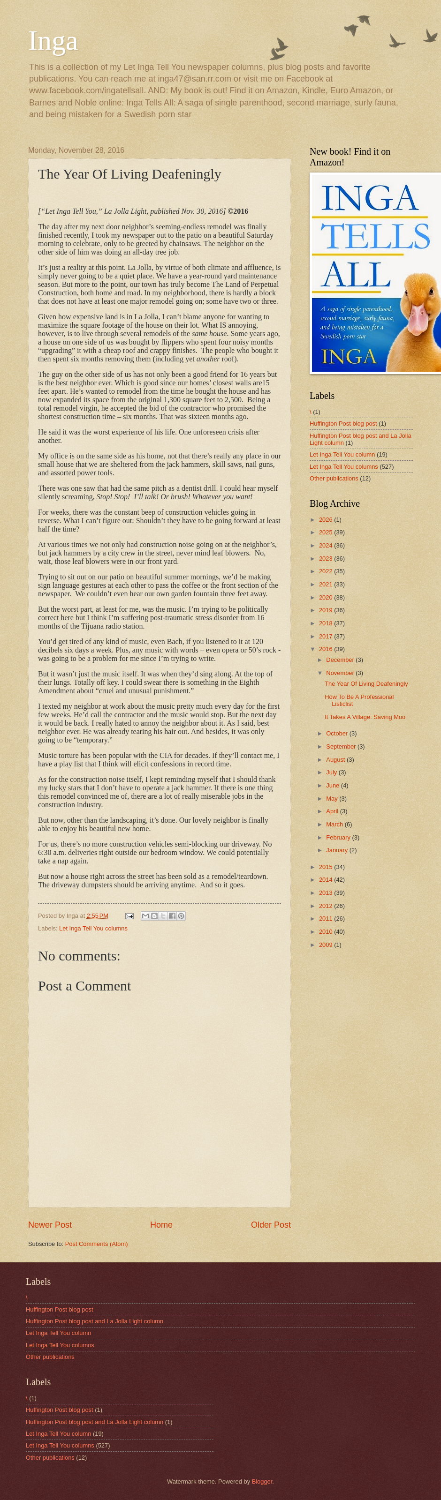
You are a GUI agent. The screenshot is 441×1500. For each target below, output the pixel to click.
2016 (326, 648)
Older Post (271, 1225)
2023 (326, 558)
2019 (326, 610)
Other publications (334, 478)
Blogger (262, 1481)
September (341, 746)
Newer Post (50, 1225)
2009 (326, 944)
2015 (326, 866)
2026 (326, 519)
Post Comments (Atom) (96, 1243)
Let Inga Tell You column (342, 454)
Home (161, 1225)
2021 (326, 584)
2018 (326, 623)
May (332, 798)
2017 (326, 636)
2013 (326, 892)
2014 (326, 879)
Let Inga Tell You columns (93, 928)
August (336, 759)
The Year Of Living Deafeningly (366, 683)
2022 (326, 571)
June (333, 785)
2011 (326, 918)
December (341, 659)
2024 (326, 545)
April (333, 811)
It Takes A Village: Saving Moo (365, 716)
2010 (326, 931)
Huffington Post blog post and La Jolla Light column (94, 1321)
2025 (326, 532)
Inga (53, 40)
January (337, 850)
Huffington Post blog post (343, 423)
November (341, 672)
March (335, 824)
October (337, 733)
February (339, 837)
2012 (326, 905)
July (332, 772)
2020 (326, 597)
